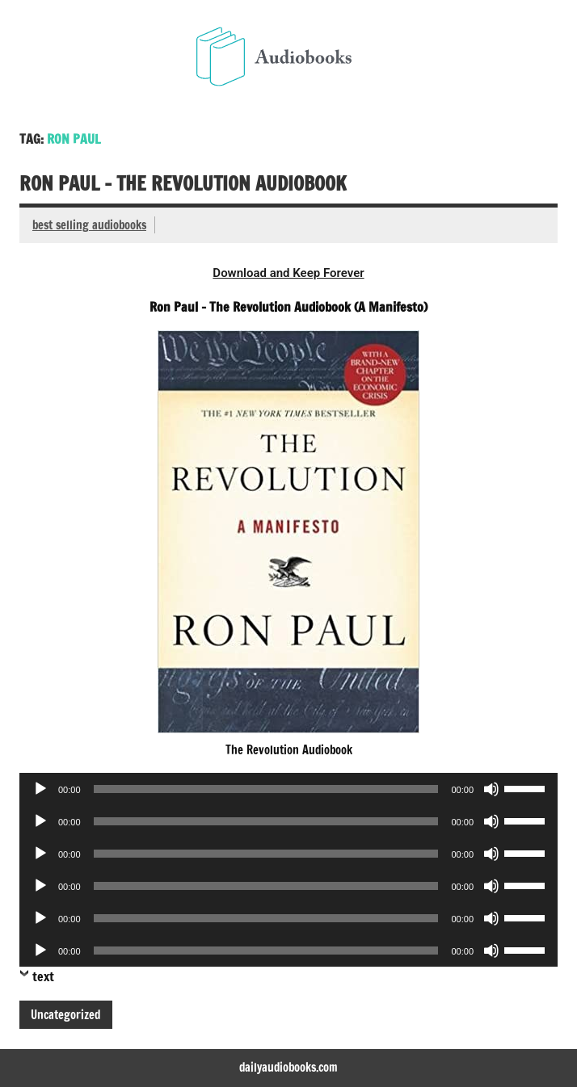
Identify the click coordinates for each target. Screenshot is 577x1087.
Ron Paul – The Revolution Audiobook (183, 183)
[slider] (266, 789)
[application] (288, 789)
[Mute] (491, 789)
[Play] (40, 789)
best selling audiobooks (89, 224)
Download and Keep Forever (288, 273)
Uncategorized (65, 1014)
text (43, 976)
